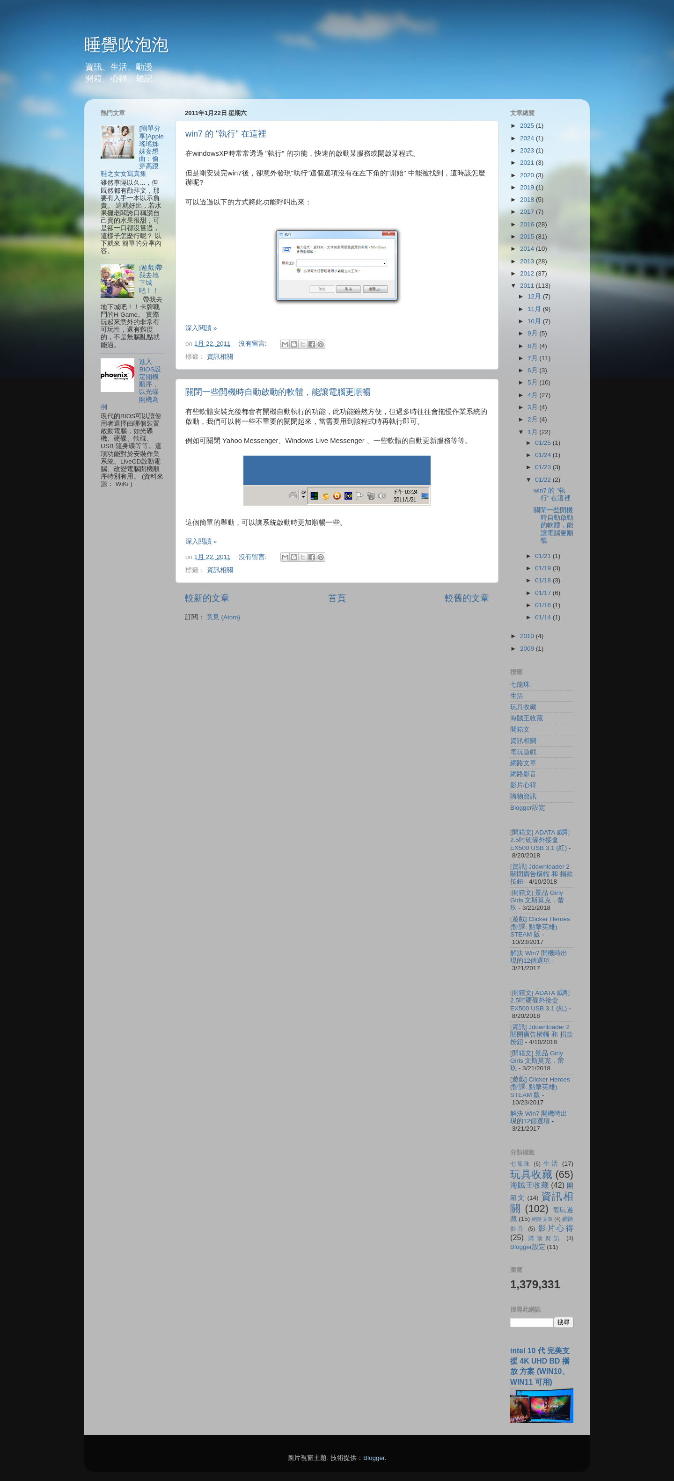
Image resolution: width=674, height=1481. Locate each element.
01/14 (544, 617)
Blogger (374, 1457)
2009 (528, 648)
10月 (535, 321)
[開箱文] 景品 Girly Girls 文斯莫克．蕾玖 (537, 900)
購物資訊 (523, 796)
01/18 (544, 580)
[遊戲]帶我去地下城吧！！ (150, 279)
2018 (528, 199)
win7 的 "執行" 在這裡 (225, 133)
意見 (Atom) (223, 617)
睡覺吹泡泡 (126, 44)
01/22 (544, 479)
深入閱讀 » (201, 328)
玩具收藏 (523, 707)
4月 (533, 395)
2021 (528, 162)
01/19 (544, 568)
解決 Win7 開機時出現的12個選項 (538, 957)
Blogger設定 (527, 807)
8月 (533, 345)
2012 (528, 273)
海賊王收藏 (526, 718)
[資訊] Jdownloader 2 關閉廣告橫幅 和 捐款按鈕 (541, 874)
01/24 (544, 454)
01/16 (544, 605)
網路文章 (523, 763)
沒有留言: (254, 343)
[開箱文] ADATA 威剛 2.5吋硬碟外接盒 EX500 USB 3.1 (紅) (540, 840)
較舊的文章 (467, 598)
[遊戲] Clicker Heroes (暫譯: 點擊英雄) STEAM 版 (540, 926)
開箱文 (520, 729)
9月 (533, 333)
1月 (533, 432)
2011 (528, 285)
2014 (528, 248)
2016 (528, 224)
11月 (535, 308)
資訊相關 (220, 356)
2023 (528, 150)
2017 (528, 211)
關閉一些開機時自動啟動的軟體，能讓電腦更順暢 (278, 392)
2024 (528, 138)
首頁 (337, 598)
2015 (528, 236)
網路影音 (523, 773)
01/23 (544, 467)
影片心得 (523, 785)
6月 (533, 370)
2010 (528, 635)
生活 (516, 695)
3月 (533, 407)
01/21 (544, 555)
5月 (533, 382)
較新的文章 (207, 598)
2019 (528, 187)
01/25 (544, 442)
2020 (528, 175)
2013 (528, 261)
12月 (535, 296)
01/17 (544, 592)
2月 (533, 419)
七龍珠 (520, 684)
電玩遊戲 (523, 751)
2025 (528, 125)
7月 (533, 358)
